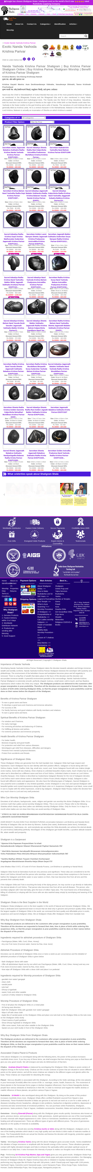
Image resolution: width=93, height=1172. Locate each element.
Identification (60, 24)
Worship (10, 30)
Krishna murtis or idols (44, 1129)
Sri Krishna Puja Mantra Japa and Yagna (33, 1155)
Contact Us (31, 24)
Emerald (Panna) (25, 1113)
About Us (19, 24)
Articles (73, 24)
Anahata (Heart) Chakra (18, 1067)
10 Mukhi (16, 1095)
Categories (45, 24)
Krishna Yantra (25, 1142)
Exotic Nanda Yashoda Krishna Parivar (20, 43)
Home (9, 24)
